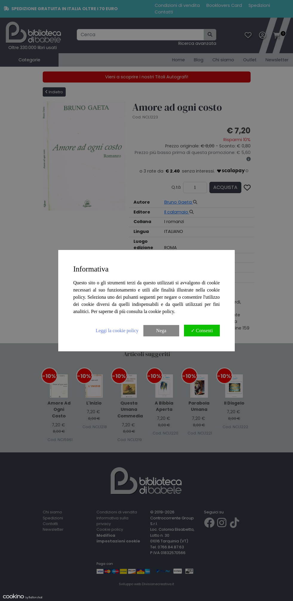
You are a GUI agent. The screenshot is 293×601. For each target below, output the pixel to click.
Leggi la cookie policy (117, 330)
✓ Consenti (202, 330)
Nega (161, 330)
